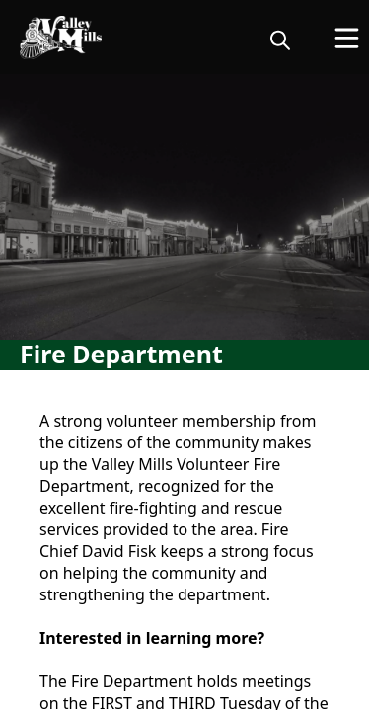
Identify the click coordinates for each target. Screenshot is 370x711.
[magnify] (280, 39)
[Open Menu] (347, 38)
